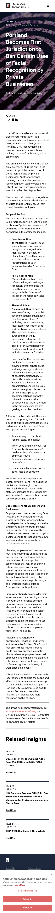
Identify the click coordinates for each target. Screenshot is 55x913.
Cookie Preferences (27, 891)
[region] (27, 891)
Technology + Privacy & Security (22, 25)
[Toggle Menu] (47, 5)
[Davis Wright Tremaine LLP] (17, 6)
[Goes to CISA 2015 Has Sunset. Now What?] (11, 838)
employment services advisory (21, 711)
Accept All (27, 907)
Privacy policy (34, 868)
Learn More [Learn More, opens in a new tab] (20, 885)
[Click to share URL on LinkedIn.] (16, 120)
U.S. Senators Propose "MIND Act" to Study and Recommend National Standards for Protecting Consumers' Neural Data (27, 798)
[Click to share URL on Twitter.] (9, 120)
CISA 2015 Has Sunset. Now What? (25, 831)
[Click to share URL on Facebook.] (13, 120)
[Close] (51, 874)
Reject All (27, 899)
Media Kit (10, 868)
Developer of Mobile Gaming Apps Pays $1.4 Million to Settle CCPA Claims (25, 762)
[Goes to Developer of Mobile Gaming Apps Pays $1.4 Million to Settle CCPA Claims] (11, 772)
